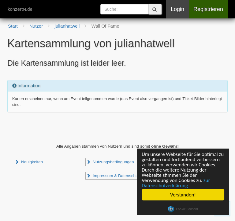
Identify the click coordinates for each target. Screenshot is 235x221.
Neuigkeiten (29, 162)
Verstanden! (183, 195)
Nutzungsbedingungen (110, 162)
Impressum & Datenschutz (113, 175)
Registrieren (208, 9)
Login (177, 9)
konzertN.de (20, 9)
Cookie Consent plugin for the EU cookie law (183, 209)
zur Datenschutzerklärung (176, 183)
